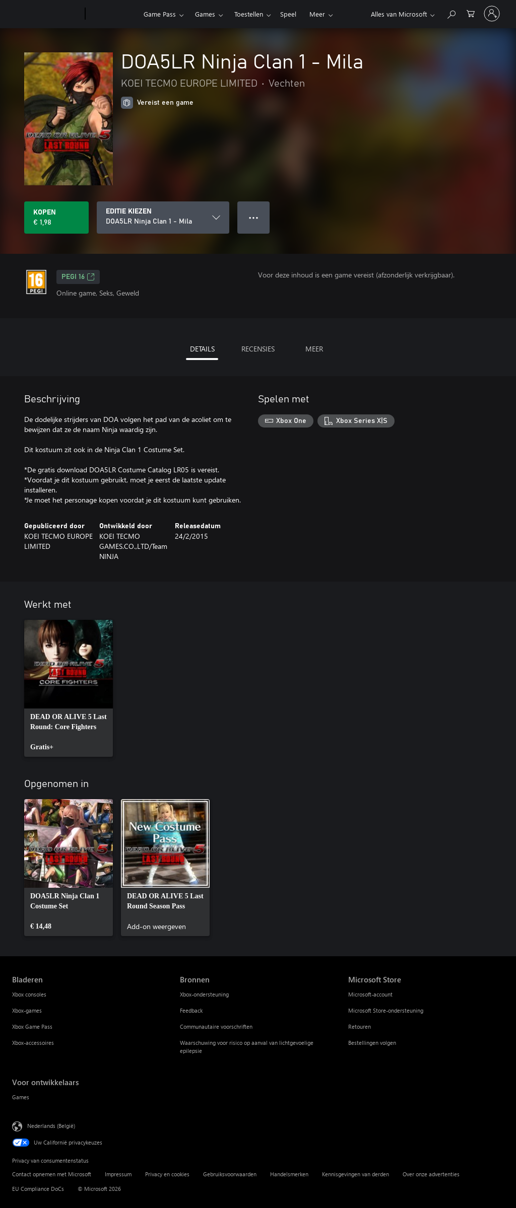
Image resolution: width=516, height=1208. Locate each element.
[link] (68, 688)
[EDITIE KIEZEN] (163, 217)
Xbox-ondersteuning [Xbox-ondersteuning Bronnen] (204, 994)
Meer (317, 14)
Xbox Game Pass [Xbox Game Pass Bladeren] (32, 1026)
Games (205, 14)
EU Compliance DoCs (38, 1188)
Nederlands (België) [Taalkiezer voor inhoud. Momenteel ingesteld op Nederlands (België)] (51, 1125)
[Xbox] (113, 14)
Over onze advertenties (431, 1174)
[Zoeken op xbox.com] (451, 13)
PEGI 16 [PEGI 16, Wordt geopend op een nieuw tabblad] (78, 277)
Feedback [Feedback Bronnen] (191, 1010)
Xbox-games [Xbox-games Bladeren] (27, 1010)
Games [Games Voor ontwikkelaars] (20, 1097)
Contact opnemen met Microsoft (51, 1174)
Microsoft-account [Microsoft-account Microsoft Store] (370, 994)
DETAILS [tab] (202, 348)
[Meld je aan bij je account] (492, 14)
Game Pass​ (160, 14)
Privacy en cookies (167, 1174)
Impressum (118, 1174)
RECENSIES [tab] (258, 348)
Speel (288, 14)
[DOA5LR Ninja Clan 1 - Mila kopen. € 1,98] (56, 217)
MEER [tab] (314, 348)
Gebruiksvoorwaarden (229, 1174)
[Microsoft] (46, 14)
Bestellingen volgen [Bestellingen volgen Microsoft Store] (372, 1042)
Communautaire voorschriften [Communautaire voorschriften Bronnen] (216, 1026)
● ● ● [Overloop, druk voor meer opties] (254, 217)
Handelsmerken (289, 1174)
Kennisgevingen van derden (355, 1174)
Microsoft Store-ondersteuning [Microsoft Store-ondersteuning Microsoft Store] (385, 1010)
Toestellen (248, 14)
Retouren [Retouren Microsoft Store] (359, 1026)
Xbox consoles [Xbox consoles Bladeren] (29, 994)
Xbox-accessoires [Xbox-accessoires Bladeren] (33, 1042)
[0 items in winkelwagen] (471, 13)
